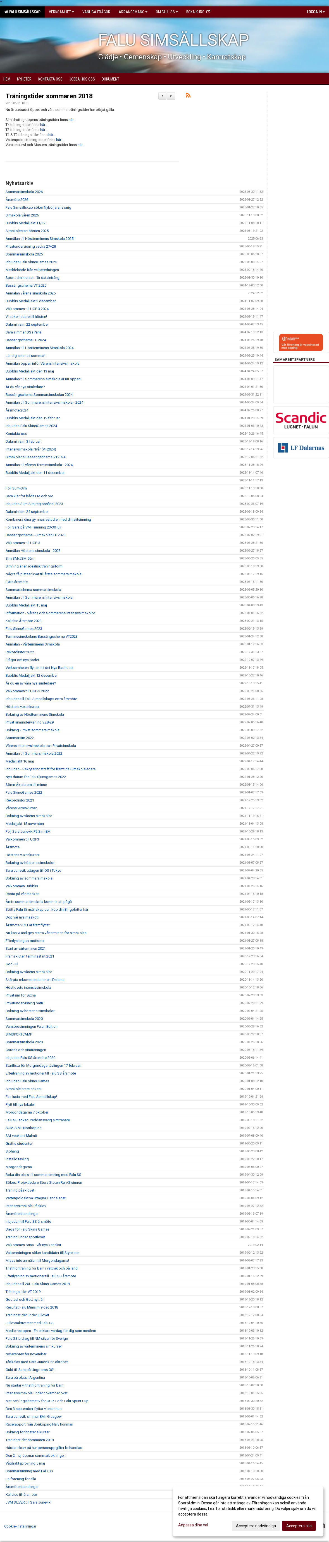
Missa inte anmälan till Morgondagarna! (37, 1260)
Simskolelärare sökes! (23, 1089)
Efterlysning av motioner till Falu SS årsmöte (41, 1073)
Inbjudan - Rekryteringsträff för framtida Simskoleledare (51, 769)
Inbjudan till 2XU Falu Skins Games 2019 (38, 1284)
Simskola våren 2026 (22, 215)
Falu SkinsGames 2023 (24, 629)
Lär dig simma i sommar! (25, 356)
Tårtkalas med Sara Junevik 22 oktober (37, 1362)
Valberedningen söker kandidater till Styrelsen (42, 1253)
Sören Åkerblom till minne (26, 785)
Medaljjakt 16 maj (20, 761)
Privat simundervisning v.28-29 (30, 722)
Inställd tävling (17, 1159)
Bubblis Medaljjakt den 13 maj (30, 371)
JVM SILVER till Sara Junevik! (28, 1502)
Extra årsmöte (17, 582)
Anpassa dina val (193, 1525)
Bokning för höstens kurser (27, 1432)
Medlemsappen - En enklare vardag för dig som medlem (51, 1331)
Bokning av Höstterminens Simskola (35, 714)
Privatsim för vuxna (21, 995)
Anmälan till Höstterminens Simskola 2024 (39, 348)
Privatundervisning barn (24, 1003)
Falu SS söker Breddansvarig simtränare (38, 1120)
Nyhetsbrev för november (26, 1354)
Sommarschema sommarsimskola (33, 590)
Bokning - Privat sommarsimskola (32, 730)
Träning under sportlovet (25, 1237)
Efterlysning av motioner (25, 941)
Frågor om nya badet (22, 660)
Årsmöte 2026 (17, 200)
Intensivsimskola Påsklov (26, 1206)
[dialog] (248, 1511)
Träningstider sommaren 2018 (49, 96)
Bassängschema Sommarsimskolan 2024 (39, 395)
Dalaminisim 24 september (27, 512)
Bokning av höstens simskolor (30, 863)
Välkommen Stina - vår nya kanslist (33, 1245)
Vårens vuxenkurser (21, 808)
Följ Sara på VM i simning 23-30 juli (33, 527)
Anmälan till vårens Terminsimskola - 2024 (39, 465)
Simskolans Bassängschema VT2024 (35, 457)
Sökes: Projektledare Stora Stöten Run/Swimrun (44, 1182)
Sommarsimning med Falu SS (29, 1471)
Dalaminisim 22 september (27, 324)
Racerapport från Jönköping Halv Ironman (39, 1424)
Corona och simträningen (26, 1050)
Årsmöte (13, 847)
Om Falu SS (167, 12)
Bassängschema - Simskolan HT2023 (36, 535)
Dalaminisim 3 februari (24, 441)
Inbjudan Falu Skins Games (27, 1081)
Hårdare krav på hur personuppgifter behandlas (44, 1448)
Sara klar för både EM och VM (29, 496)
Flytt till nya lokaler (20, 1104)
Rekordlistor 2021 (20, 800)
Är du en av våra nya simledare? (31, 683)
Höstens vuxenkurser (22, 707)
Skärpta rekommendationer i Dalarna (35, 980)
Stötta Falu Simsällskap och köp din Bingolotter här (47, 909)
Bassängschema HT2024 (26, 340)
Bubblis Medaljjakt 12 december (32, 675)
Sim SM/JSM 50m (20, 558)
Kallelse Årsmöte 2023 (24, 621)
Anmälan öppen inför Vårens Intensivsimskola (43, 363)
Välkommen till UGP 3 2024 (27, 309)
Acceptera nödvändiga (256, 1526)
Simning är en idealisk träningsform (34, 566)
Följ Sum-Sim (16, 488)
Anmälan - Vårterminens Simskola (33, 644)
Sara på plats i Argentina (25, 1377)
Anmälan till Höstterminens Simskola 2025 (39, 239)
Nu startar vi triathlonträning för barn (34, 1385)
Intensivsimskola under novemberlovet (37, 1393)
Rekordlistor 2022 (20, 652)
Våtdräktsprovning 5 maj (25, 1463)
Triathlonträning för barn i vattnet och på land (42, 1268)
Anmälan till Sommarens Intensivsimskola (39, 597)
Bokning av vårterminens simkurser (34, 1346)
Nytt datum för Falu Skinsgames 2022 (36, 777)
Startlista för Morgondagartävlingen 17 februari (43, 1065)
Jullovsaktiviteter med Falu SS (30, 1323)
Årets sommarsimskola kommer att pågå (39, 902)
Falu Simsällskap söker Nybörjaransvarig (38, 207)
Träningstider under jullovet (27, 1315)
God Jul (12, 964)
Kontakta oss (16, 434)
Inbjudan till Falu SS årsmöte (28, 1221)
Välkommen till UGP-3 (23, 543)
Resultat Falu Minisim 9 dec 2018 (32, 1307)
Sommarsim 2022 (20, 738)
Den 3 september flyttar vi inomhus (33, 1409)
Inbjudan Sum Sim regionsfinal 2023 (34, 504)
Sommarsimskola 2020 (24, 1019)
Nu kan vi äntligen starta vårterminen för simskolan (46, 933)
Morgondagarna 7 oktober (27, 1112)
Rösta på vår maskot (22, 894)
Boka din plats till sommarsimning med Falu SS (43, 1175)
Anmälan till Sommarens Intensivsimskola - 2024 (44, 402)
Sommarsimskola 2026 (24, 192)
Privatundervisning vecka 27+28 (31, 246)
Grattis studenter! (19, 1143)
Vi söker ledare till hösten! (26, 317)
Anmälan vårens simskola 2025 (31, 293)
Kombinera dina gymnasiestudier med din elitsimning (48, 519)
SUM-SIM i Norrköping (24, 1128)
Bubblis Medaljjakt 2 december (31, 301)
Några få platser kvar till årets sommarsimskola (44, 574)
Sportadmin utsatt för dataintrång (32, 278)
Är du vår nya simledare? (25, 387)
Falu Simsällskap (22, 12)
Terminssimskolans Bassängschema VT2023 (42, 636)
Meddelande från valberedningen (32, 270)
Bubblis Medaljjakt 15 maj (26, 605)
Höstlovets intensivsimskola (28, 987)
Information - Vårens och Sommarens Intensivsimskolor (50, 613)
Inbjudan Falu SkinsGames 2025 (31, 262)
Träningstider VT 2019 (23, 1292)
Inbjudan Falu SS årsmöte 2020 (30, 1058)
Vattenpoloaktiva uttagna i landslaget (36, 1198)
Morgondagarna (19, 1167)
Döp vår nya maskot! (22, 917)
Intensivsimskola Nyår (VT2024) (31, 449)
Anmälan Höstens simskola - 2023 (33, 551)
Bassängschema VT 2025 (26, 285)
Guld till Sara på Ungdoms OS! (30, 1370)
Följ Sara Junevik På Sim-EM (28, 831)
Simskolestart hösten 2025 (27, 231)
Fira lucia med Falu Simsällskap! (31, 1097)
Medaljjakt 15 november (25, 824)
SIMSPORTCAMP (19, 1034)
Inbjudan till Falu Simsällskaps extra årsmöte (41, 699)
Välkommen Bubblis (22, 886)
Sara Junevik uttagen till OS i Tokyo (33, 870)
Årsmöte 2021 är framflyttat (28, 925)
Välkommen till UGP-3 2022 (27, 691)
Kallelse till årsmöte (21, 1494)
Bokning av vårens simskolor (29, 816)
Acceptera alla (299, 1526)
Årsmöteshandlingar (22, 1214)
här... (72, 120)
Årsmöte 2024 (17, 410)
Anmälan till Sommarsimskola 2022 (34, 753)
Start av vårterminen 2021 (26, 948)
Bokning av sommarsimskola (29, 878)
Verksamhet (61, 12)
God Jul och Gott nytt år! (25, 1299)
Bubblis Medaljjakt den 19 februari (33, 418)
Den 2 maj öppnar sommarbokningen (36, 1455)
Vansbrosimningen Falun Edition (32, 1026)
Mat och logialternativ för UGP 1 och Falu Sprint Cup (47, 1401)
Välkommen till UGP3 (22, 839)
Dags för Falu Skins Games (27, 1229)
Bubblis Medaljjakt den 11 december (35, 473)
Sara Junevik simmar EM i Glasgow (34, 1416)
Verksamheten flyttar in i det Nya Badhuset (39, 668)
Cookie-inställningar (20, 1526)
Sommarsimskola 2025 (24, 254)
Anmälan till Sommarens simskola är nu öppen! (43, 379)
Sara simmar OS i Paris (24, 332)
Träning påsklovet (20, 1190)
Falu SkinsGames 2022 (24, 792)
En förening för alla (21, 1479)
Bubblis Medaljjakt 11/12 (26, 223)
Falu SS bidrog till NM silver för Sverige (37, 1338)
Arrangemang (133, 12)
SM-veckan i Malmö (21, 1136)
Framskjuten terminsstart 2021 (30, 956)
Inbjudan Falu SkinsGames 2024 (31, 426)
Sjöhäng (12, 1151)
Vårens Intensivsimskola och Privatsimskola (41, 746)
